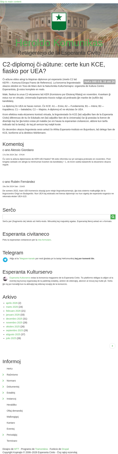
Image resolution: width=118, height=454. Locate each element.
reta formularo (44, 240)
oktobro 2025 (13, 326)
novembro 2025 (14, 322)
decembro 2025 (14, 318)
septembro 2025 (14, 330)
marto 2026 (12, 307)
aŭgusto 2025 (13, 334)
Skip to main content (10, 1)
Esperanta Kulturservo (20, 278)
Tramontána (41, 449)
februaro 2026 (13, 311)
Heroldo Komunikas (59, 42)
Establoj (11, 392)
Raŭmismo (12, 374)
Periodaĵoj (12, 434)
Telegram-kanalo (27, 258)
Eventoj (11, 428)
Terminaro (12, 440)
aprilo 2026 (12, 303)
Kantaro (11, 422)
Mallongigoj (13, 416)
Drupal (65, 449)
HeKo (10, 368)
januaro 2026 (13, 314)
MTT (16, 449)
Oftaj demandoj (15, 410)
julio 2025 (11, 338)
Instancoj (11, 398)
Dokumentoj (13, 386)
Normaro (11, 380)
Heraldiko (12, 404)
